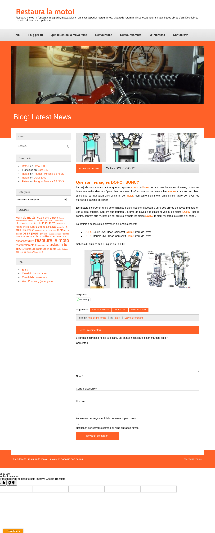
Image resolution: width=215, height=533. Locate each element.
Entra (25, 269)
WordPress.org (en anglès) (37, 281)
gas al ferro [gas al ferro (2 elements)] (60, 223)
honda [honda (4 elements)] (19, 227)
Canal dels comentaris (34, 277)
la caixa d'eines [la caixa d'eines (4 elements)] (37, 227)
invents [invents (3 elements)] (26, 227)
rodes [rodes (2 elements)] (59, 249)
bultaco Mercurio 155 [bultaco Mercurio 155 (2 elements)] (31, 220)
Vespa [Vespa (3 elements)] (30, 252)
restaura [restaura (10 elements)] (28, 241)
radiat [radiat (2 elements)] (23, 237)
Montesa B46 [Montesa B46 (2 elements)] (40, 230)
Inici (17, 35)
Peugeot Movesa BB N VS (49, 173)
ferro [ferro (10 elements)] (52, 223)
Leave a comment (134, 318)
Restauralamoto (131, 35)
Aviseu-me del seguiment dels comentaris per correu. (106, 418)
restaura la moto (139, 309)
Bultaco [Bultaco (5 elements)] (54, 217)
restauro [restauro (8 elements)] (30, 248)
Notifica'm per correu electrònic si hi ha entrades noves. (107, 428)
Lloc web (81, 401)
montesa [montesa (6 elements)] (29, 230)
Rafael (116, 318)
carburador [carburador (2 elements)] (59, 220)
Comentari (83, 343)
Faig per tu (35, 35)
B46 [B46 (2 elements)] (42, 218)
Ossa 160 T (40, 166)
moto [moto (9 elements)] (60, 230)
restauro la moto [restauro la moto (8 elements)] (46, 248)
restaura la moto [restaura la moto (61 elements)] (52, 240)
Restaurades (103, 35)
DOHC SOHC (120, 309)
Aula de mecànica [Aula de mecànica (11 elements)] (28, 217)
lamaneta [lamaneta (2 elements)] (60, 227)
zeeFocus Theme (193, 459)
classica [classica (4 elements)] (28, 223)
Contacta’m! (181, 35)
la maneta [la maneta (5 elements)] (51, 226)
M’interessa (157, 35)
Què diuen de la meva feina (69, 35)
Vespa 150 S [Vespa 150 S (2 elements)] (38, 252)
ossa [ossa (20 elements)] (26, 233)
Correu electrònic (86, 388)
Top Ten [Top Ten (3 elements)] (22, 252)
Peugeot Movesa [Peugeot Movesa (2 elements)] (54, 234)
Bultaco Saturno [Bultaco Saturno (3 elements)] (47, 220)
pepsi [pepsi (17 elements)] (35, 233)
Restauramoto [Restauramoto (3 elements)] (41, 245)
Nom (79, 376)
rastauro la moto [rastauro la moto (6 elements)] (35, 236)
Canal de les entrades (34, 273)
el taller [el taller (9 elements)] (43, 223)
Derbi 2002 (40, 177)
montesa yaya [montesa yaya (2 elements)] (51, 230)
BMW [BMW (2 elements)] (47, 218)
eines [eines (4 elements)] (35, 223)
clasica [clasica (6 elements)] (20, 223)
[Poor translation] (12, 483)
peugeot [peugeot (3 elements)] (43, 234)
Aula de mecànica (100, 309)
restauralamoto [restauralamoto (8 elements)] (25, 245)
